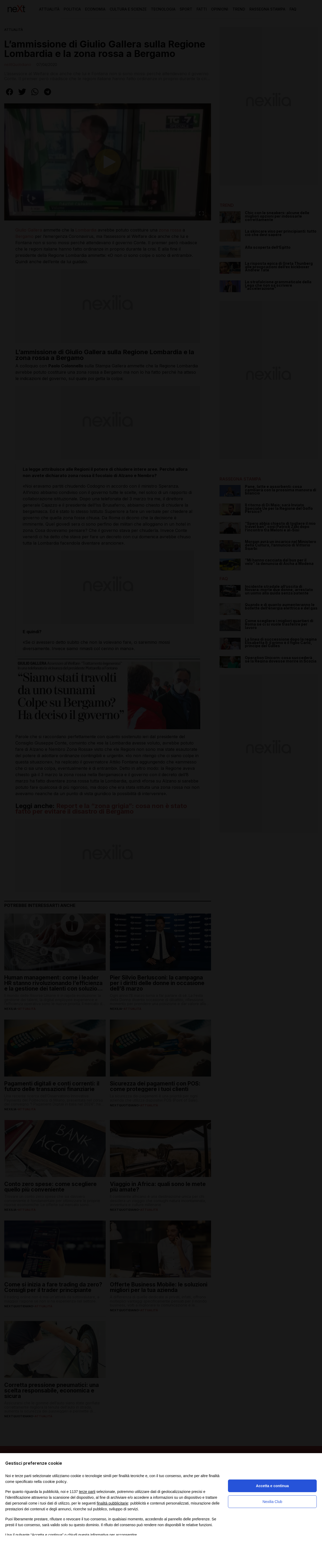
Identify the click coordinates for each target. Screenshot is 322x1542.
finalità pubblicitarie (112, 1503)
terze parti (87, 1492)
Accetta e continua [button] (272, 1486)
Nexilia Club (272, 1502)
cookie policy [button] (55, 1481)
